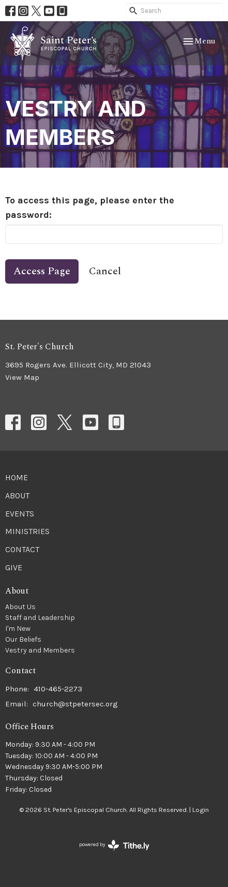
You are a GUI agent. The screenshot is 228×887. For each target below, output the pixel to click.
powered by (114, 845)
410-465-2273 (58, 688)
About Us (20, 606)
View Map (22, 377)
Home (16, 477)
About (17, 495)
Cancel (105, 271)
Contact (22, 549)
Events (19, 514)
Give (13, 567)
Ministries (27, 531)
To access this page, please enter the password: (89, 207)
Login (200, 810)
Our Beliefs (23, 639)
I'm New (18, 628)
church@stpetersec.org (75, 703)
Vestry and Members (40, 650)
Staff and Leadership (40, 617)
